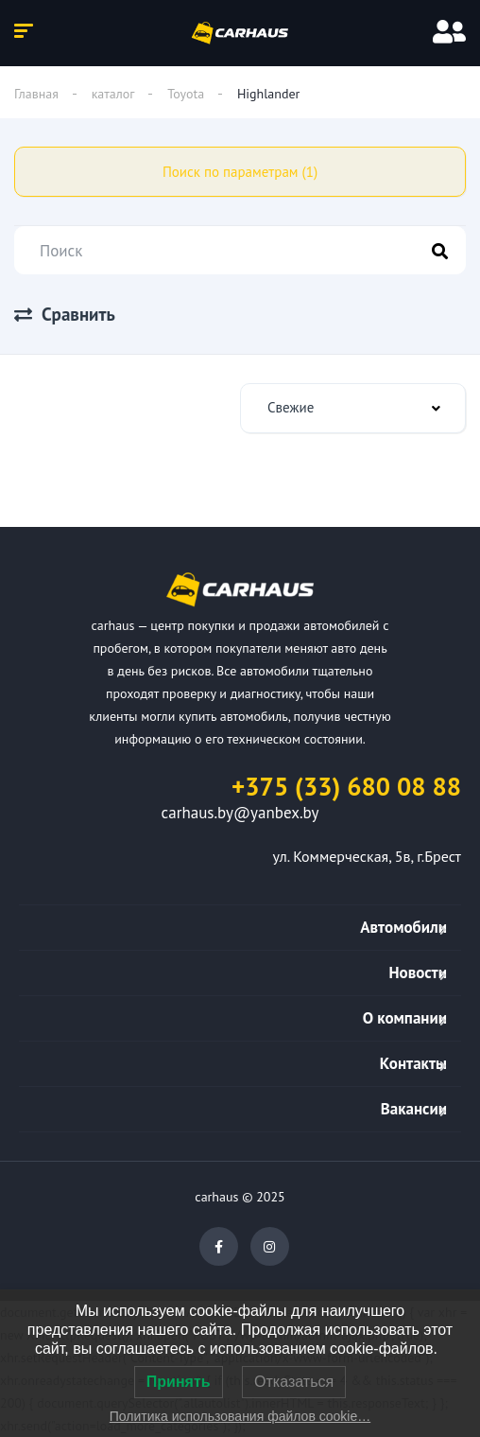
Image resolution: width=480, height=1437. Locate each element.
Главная (36, 93)
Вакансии (414, 1108)
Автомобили (403, 927)
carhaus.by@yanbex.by (240, 812)
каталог (113, 93)
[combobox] (353, 408)
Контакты (413, 1063)
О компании (405, 1018)
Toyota (185, 93)
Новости (417, 972)
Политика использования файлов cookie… (240, 1416)
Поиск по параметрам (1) (240, 172)
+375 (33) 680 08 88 (346, 786)
